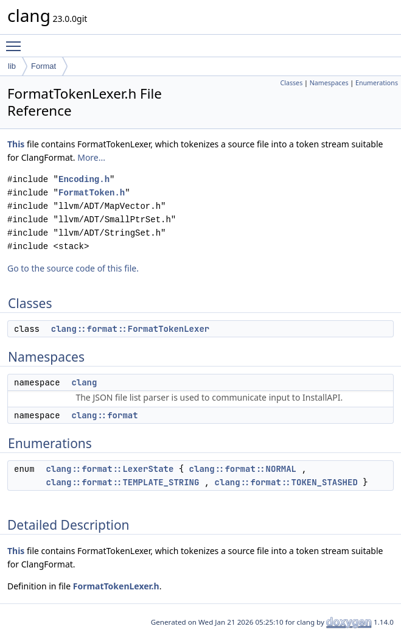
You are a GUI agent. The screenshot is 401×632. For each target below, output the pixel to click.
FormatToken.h (91, 192)
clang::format (104, 415)
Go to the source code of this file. (73, 268)
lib (12, 66)
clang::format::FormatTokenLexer (130, 328)
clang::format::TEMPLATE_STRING (122, 482)
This (15, 144)
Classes (291, 83)
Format (43, 66)
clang (84, 382)
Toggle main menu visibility (16, 41)
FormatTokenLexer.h (116, 586)
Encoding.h (84, 179)
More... (91, 157)
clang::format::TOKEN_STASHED (286, 482)
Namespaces (329, 83)
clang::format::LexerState (109, 468)
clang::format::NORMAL (242, 468)
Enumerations (376, 83)
